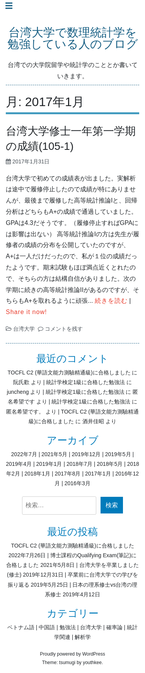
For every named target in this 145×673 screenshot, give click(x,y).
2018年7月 (79, 464)
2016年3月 (77, 483)
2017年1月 (98, 473)
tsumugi (67, 662)
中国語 (47, 627)
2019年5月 (118, 454)
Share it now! (26, 312)
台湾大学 (24, 329)
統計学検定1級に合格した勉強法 (85, 382)
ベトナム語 (20, 627)
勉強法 (68, 627)
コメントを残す (64, 329)
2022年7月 (24, 454)
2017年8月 (68, 473)
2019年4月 (19, 464)
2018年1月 (37, 473)
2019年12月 (86, 454)
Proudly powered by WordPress (72, 654)
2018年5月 (110, 464)
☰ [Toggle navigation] (9, 6)
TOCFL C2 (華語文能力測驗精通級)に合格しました (68, 372)
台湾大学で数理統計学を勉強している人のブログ (72, 38)
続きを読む (111, 300)
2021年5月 (54, 454)
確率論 (114, 627)
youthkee (92, 662)
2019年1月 (49, 464)
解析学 (83, 637)
